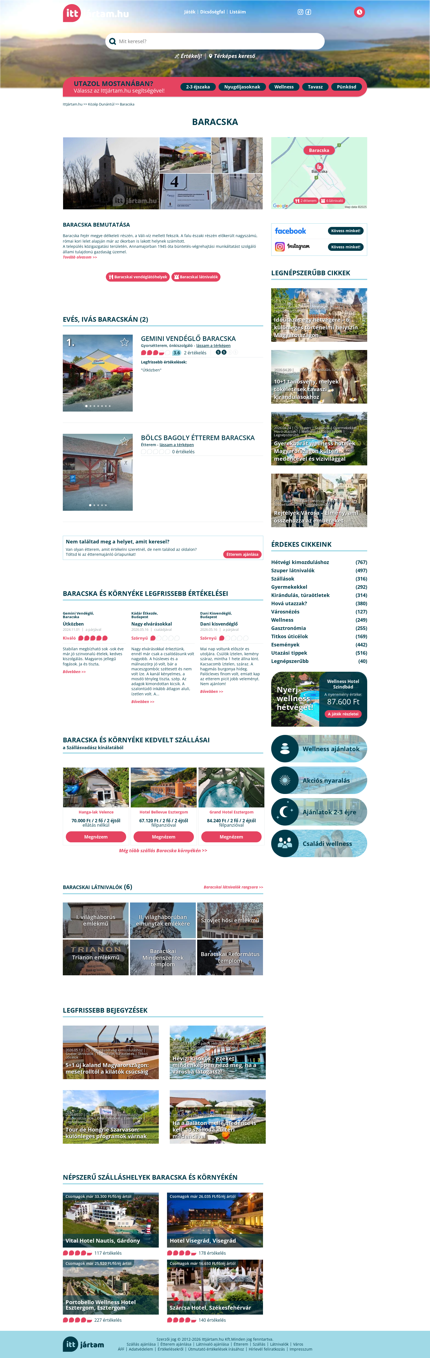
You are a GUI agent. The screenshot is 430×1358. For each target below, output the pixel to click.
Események (133, 1118)
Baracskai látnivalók (199, 276)
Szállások (220, 1115)
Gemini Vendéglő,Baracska (78, 615)
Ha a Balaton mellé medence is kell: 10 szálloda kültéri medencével (214, 1129)
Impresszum (301, 1349)
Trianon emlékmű (96, 957)
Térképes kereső (234, 56)
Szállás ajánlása (141, 1344)
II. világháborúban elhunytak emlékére (163, 920)
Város (298, 1344)
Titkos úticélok (289, 636)
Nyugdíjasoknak (242, 87)
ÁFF (121, 1349)
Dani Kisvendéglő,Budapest (216, 615)
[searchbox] (215, 41)
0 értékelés (183, 452)
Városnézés (199, 1047)
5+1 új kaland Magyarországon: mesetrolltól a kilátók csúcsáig (107, 1068)
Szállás (259, 1344)
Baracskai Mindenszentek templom (162, 957)
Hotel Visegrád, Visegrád (203, 1240)
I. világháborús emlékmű (95, 920)
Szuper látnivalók (80, 1053)
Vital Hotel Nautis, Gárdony (103, 1240)
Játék (190, 12)
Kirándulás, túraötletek (115, 1053)
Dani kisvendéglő (219, 624)
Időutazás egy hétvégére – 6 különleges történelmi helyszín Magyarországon (316, 327)
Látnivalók (279, 1344)
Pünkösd (346, 87)
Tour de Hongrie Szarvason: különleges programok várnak (106, 1133)
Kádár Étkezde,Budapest (144, 615)
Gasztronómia (288, 628)
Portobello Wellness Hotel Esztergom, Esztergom (101, 1304)
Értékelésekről (170, 1349)
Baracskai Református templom (230, 957)
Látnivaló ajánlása (212, 1344)
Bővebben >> (74, 671)
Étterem (241, 1344)
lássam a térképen (213, 345)
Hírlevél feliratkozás (267, 1349)
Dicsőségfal (212, 12)
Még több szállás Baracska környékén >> (163, 850)
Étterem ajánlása (175, 1344)
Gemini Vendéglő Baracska (188, 338)
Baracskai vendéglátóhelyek (140, 276)
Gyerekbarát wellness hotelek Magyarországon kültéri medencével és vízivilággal (314, 451)
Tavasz (315, 87)
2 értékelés (195, 353)
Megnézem (96, 837)
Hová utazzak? (286, 431)
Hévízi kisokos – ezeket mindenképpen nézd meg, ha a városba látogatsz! (214, 1065)
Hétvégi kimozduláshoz (123, 1050)
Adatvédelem (141, 1349)
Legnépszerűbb (185, 1050)
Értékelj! (191, 56)
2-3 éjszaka (198, 87)
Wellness (284, 87)
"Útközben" (151, 370)
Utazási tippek (224, 1047)
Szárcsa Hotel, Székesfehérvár (210, 1307)
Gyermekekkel (108, 1118)
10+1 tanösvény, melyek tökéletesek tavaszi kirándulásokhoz (306, 389)
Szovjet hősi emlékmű (230, 920)
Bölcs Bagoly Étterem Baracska (198, 437)
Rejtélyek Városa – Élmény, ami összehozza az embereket (316, 516)
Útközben (73, 624)
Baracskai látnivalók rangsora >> (233, 887)
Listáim (238, 12)
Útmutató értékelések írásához (216, 1349)
